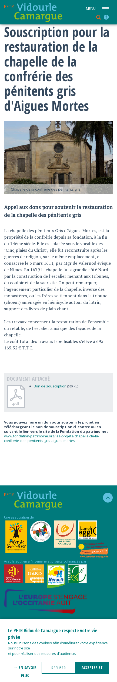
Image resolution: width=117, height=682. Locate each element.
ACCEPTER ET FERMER (92, 669)
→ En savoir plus (25, 669)
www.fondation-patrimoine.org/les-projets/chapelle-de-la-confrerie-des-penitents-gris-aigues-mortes (51, 438)
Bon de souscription (50, 386)
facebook (106, 17)
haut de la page (105, 497)
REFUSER (58, 667)
